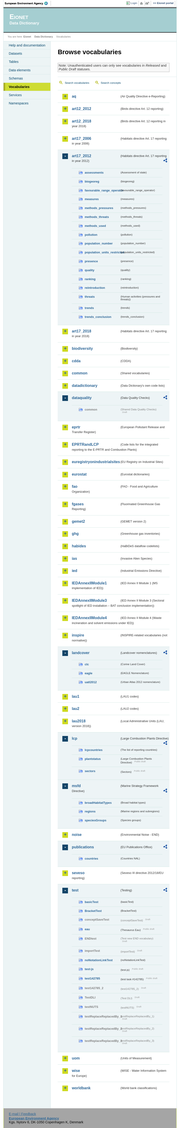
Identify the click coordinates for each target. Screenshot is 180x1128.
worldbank (81, 1088)
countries (91, 858)
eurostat (79, 474)
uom (76, 1058)
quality (89, 270)
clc (87, 664)
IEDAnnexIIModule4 (89, 618)
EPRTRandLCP (85, 444)
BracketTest (93, 911)
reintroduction (95, 288)
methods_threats (97, 217)
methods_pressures (99, 208)
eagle (88, 673)
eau (87, 929)
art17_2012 (81, 156)
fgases (78, 504)
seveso (78, 873)
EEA (28, 3)
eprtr (76, 427)
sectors (90, 771)
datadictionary (84, 386)
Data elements (19, 70)
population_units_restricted (102, 252)
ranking (90, 279)
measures (92, 199)
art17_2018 (81, 331)
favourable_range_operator (102, 190)
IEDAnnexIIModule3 (89, 600)
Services (15, 95)
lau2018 (79, 721)
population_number (98, 243)
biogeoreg (92, 181)
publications (83, 847)
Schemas (16, 78)
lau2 (75, 709)
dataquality (81, 398)
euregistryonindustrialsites (96, 462)
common (79, 373)
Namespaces (18, 103)
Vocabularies (19, 87)
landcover (81, 653)
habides (79, 546)
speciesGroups (95, 820)
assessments (94, 172)
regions (90, 811)
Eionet (27, 36)
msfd (76, 786)
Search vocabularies (77, 82)
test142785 (92, 978)
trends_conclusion (98, 317)
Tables (14, 62)
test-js (89, 969)
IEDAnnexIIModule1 (89, 583)
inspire (78, 635)
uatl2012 (91, 682)
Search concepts (111, 82)
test (75, 890)
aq (74, 96)
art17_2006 (81, 139)
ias (74, 558)
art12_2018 (81, 121)
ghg (75, 534)
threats (90, 296)
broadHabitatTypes (98, 802)
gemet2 (78, 521)
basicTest (91, 902)
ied (74, 571)
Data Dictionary (43, 36)
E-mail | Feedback (22, 1114)
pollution (91, 234)
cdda (76, 361)
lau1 (75, 696)
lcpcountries (93, 750)
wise (76, 1071)
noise (77, 835)
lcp (74, 738)
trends (89, 308)
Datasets (15, 53)
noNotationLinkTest (98, 960)
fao (74, 486)
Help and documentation (27, 45)
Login (134, 3)
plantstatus (93, 759)
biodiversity (82, 349)
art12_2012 (81, 109)
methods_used (95, 226)
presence (91, 261)
